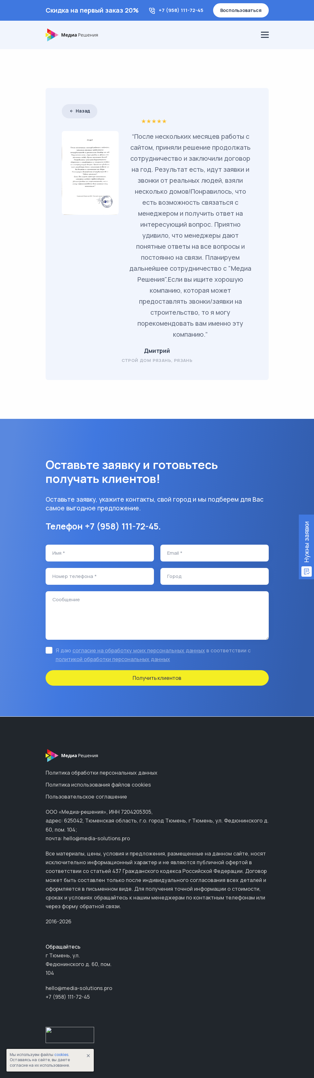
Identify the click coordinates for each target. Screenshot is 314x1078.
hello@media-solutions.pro (79, 988)
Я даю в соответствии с (153, 655)
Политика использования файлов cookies (98, 784)
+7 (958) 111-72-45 (181, 10)
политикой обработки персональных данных (113, 659)
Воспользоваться (241, 10)
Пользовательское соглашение (86, 796)
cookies (61, 1054)
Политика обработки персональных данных (101, 772)
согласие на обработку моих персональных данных (138, 650)
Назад (80, 111)
